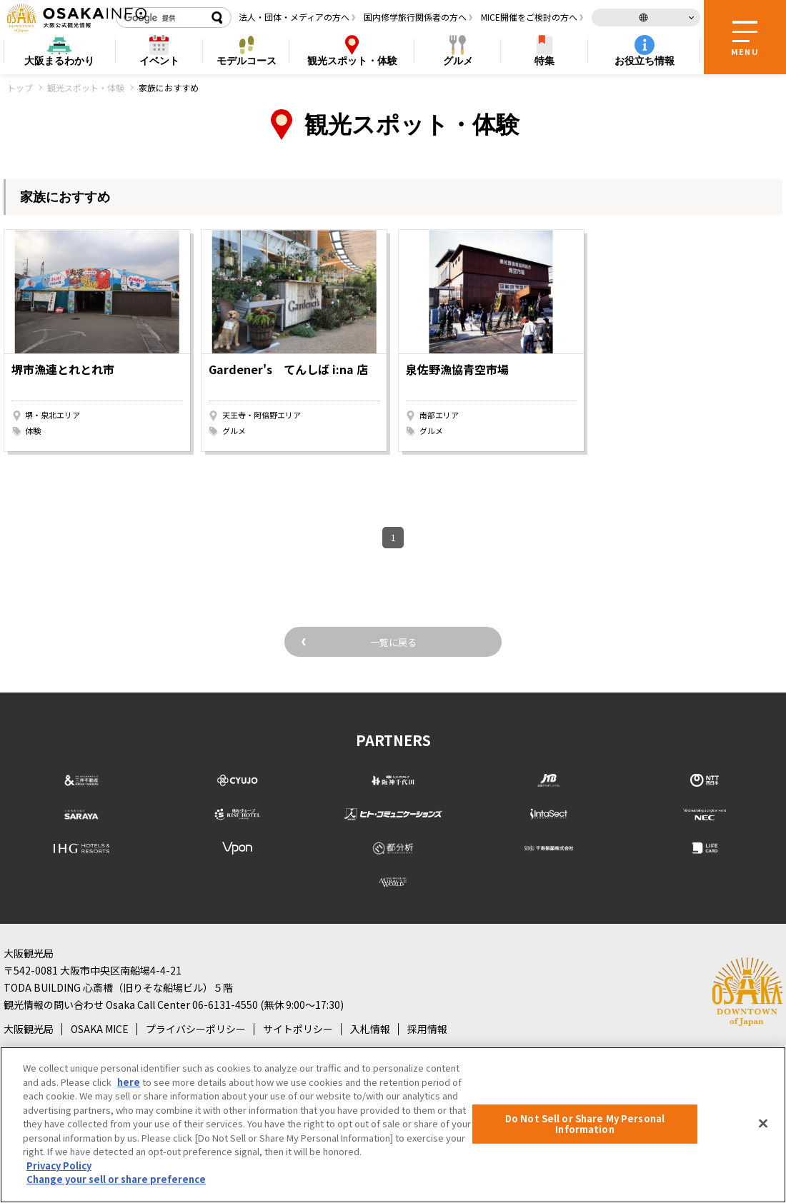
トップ (20, 87)
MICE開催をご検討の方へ (529, 17)
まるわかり (59, 61)
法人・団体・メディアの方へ (294, 17)
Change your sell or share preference (116, 1179)
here (128, 1082)
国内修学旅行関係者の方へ (415, 17)
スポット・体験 (352, 61)
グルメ (458, 60)
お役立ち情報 (645, 60)
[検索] (161, 17)
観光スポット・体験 (85, 87)
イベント (159, 60)
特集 (544, 60)
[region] (393, 1125)
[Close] (763, 1123)
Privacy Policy (58, 1165)
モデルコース (247, 60)
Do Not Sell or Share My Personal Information (585, 1124)
